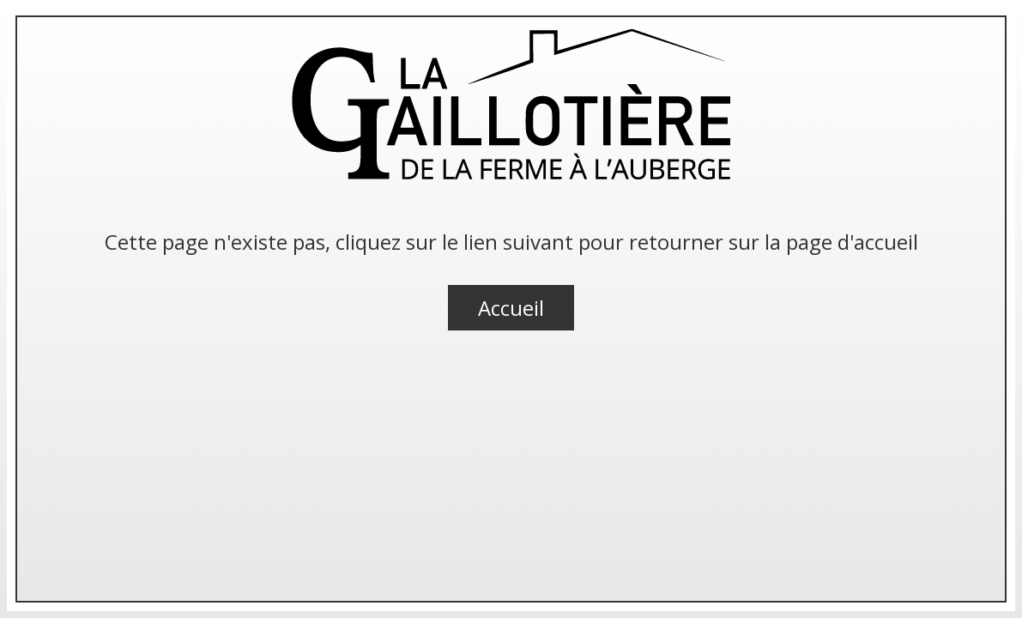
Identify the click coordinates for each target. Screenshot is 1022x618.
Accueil (511, 308)
